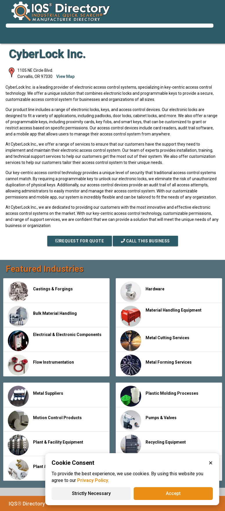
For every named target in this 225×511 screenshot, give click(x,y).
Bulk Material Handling (42, 316)
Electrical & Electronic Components (54, 340)
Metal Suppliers (35, 396)
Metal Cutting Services (154, 340)
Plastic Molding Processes (159, 396)
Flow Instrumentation (41, 365)
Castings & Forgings (40, 291)
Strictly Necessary (91, 493)
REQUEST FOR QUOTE (79, 241)
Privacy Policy (92, 480)
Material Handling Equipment (161, 316)
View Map (65, 76)
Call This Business (145, 241)
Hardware (142, 291)
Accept (173, 493)
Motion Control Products (45, 420)
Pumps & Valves (148, 420)
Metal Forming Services (156, 365)
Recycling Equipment (153, 445)
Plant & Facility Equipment (45, 445)
